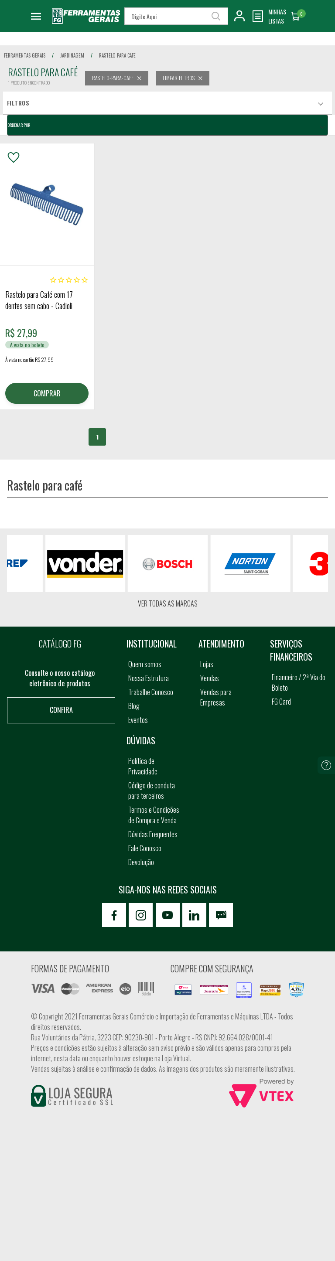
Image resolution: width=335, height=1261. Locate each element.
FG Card (281, 701)
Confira (61, 710)
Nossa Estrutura (148, 678)
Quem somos (144, 664)
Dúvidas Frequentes (153, 834)
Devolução (141, 862)
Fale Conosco (144, 848)
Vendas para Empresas (216, 697)
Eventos (138, 720)
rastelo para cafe (117, 55)
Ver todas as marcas (168, 603)
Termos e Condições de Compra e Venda (153, 814)
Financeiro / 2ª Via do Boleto (298, 682)
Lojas (206, 664)
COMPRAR (47, 393)
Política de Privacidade (142, 766)
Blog (134, 706)
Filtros (18, 103)
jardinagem (72, 55)
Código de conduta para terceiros (151, 790)
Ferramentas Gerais (24, 55)
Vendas (209, 678)
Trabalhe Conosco (150, 692)
